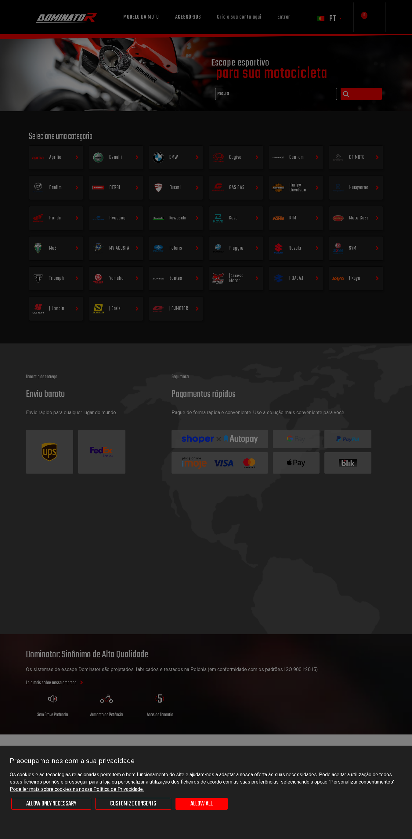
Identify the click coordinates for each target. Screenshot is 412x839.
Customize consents (133, 803)
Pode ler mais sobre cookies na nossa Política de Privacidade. (77, 789)
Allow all (201, 803)
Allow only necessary (51, 803)
